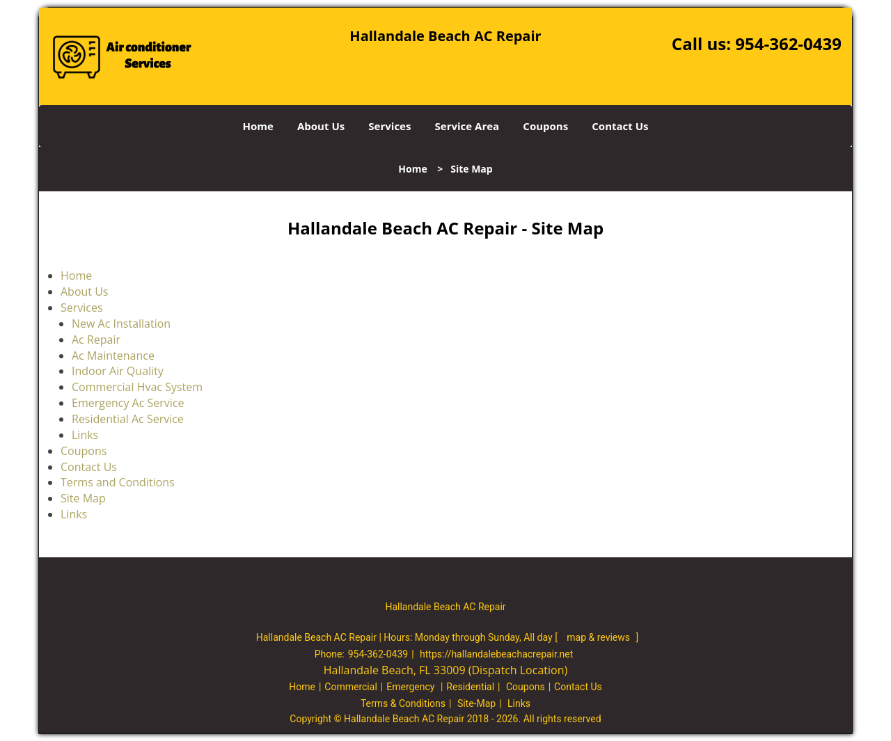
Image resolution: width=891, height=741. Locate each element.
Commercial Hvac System (137, 387)
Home (257, 126)
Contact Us (620, 126)
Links (85, 435)
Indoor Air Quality (118, 371)
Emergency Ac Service (128, 403)
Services (389, 126)
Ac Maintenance (113, 355)
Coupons (545, 126)
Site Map (83, 498)
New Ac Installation (121, 323)
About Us (321, 126)
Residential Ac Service (128, 419)
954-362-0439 (788, 43)
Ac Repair (96, 339)
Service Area (467, 126)
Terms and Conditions (118, 482)
